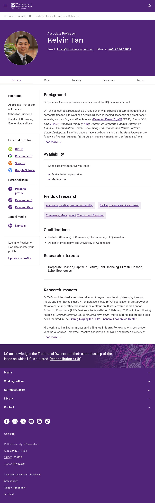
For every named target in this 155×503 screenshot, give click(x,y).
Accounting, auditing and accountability (69, 205)
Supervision (109, 80)
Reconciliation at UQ (65, 359)
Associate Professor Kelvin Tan (62, 16)
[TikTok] (47, 421)
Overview (17, 80)
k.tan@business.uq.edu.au (75, 49)
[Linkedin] (15, 421)
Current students (14, 390)
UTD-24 (53, 123)
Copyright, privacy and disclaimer (22, 474)
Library (8, 398)
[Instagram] (39, 421)
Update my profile (19, 258)
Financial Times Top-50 (107, 119)
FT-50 (85, 123)
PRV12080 (19, 463)
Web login (9, 433)
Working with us (14, 381)
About (21, 16)
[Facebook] (7, 421)
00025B (18, 457)
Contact (9, 407)
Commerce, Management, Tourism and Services (75, 215)
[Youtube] (31, 421)
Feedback (9, 494)
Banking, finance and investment (119, 205)
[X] (23, 421)
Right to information (15, 487)
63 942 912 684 (18, 451)
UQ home (9, 16)
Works (47, 80)
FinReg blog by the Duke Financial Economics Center (102, 319)
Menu (5, 6)
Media (140, 80)
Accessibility (11, 481)
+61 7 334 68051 (119, 49)
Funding (76, 80)
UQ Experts (35, 16)
